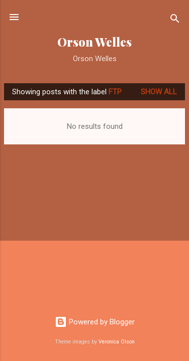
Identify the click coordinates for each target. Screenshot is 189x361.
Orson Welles (94, 42)
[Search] (175, 20)
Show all (159, 91)
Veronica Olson (117, 341)
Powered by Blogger (95, 321)
